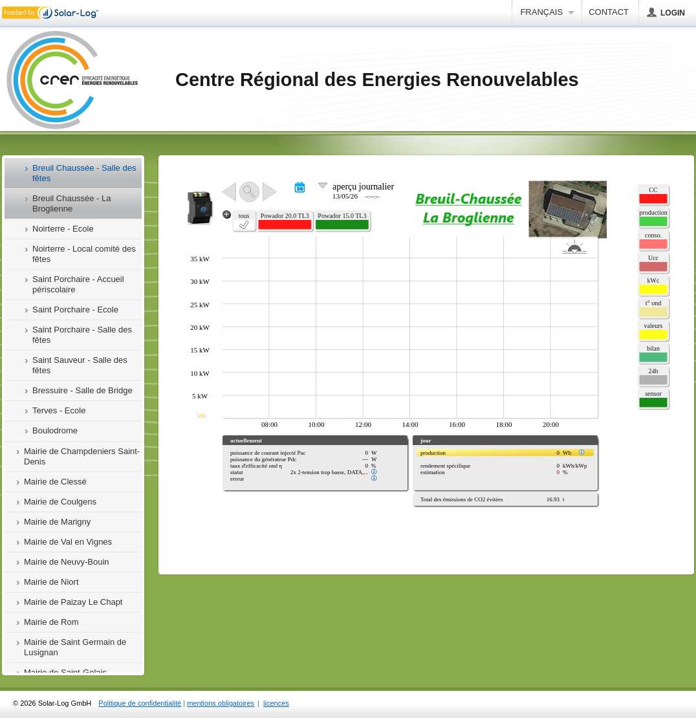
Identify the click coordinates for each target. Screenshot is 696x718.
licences (276, 703)
